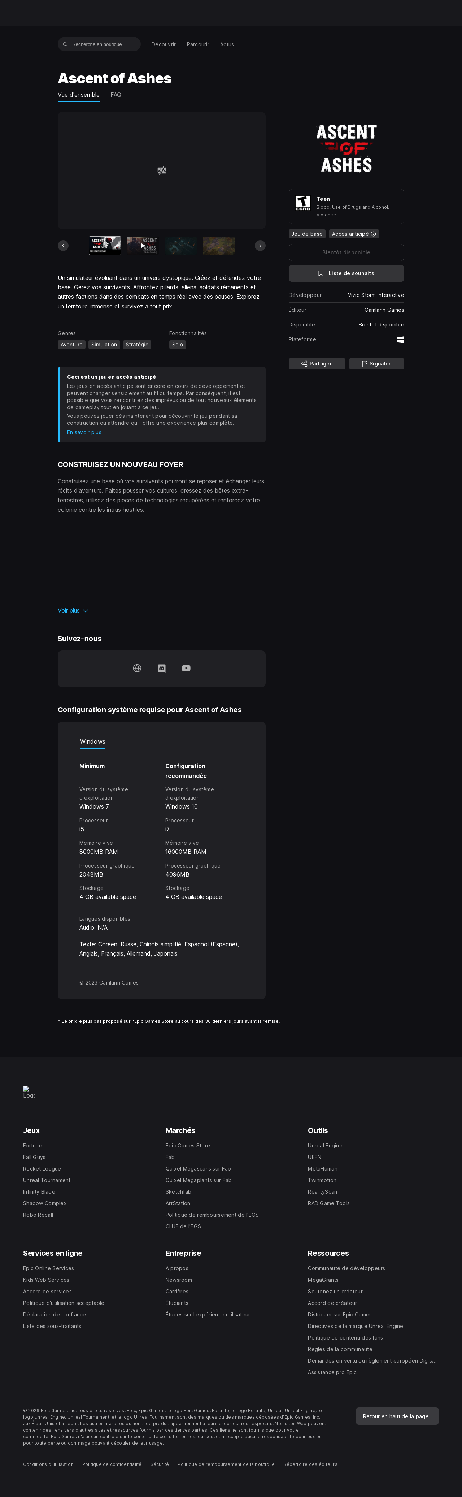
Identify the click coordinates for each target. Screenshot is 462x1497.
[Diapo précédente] (63, 245)
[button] (162, 610)
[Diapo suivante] (260, 245)
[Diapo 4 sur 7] (218, 245)
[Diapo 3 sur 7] (181, 245)
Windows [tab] (92, 741)
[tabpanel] (161, 825)
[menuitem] (164, 44)
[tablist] (161, 741)
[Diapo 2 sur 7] (143, 245)
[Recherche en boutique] (65, 44)
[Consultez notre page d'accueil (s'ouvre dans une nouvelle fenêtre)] (137, 669)
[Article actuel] (105, 245)
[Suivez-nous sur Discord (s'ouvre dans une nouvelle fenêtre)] (162, 669)
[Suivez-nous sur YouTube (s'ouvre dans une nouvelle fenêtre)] (186, 669)
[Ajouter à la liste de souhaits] (346, 273)
